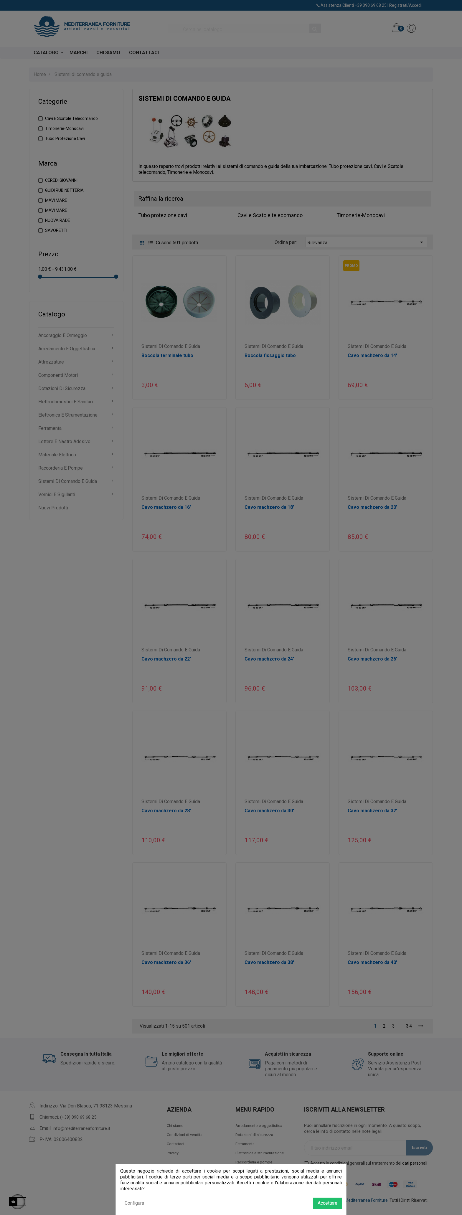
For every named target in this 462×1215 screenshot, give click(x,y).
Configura (134, 1203)
